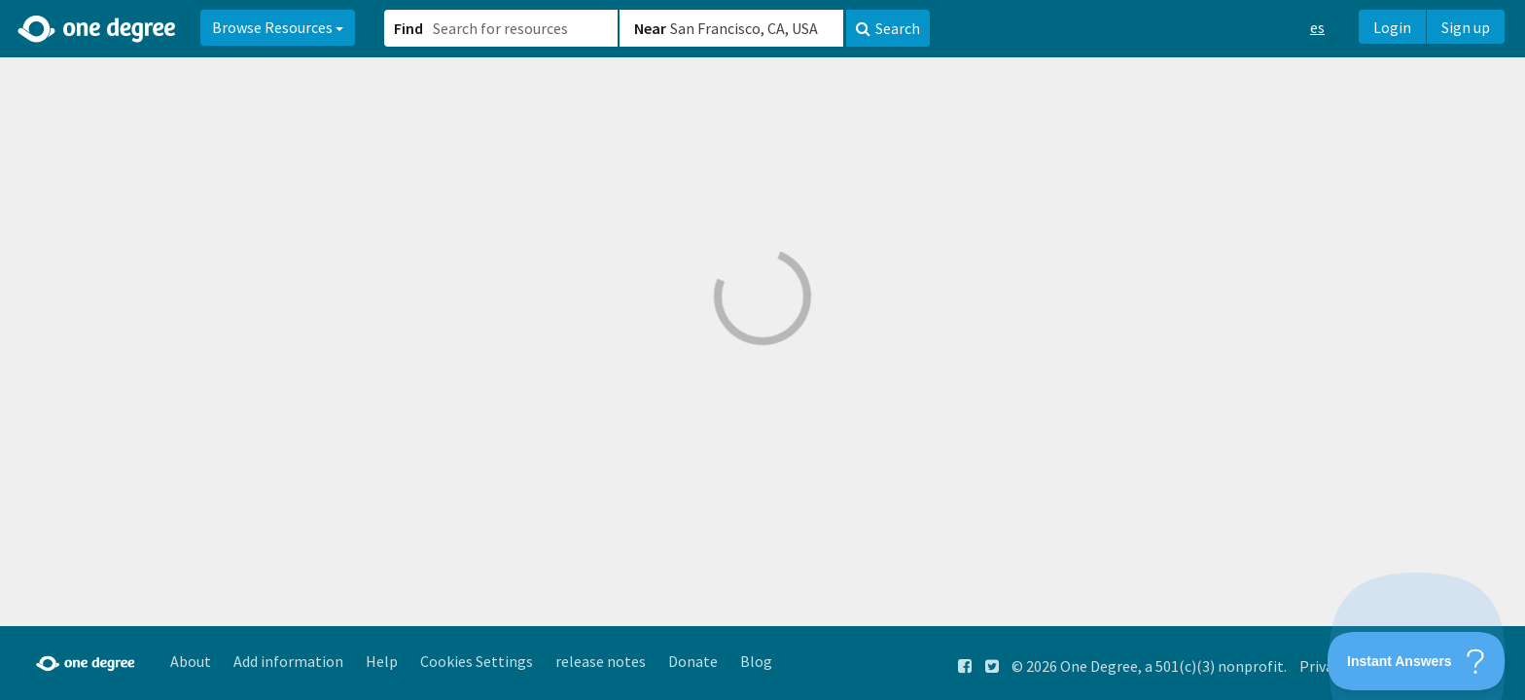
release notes (600, 661)
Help (382, 661)
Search (888, 28)
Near (650, 28)
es (1317, 27)
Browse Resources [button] (277, 27)
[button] (762, 350)
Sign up (1465, 27)
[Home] (98, 29)
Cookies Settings (476, 661)
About (190, 661)
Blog (756, 661)
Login (1392, 27)
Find (408, 28)
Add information (288, 661)
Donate (693, 661)
